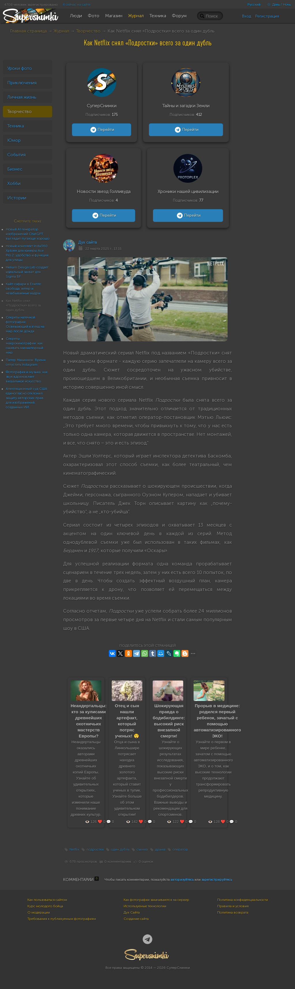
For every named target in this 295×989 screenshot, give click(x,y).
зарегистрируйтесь (216, 880)
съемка (142, 849)
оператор (180, 849)
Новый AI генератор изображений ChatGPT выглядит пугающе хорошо (27, 234)
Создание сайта (136, 919)
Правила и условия (233, 906)
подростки (95, 849)
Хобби (13, 183)
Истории (16, 198)
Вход (246, 16)
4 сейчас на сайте (76, 5)
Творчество (88, 31)
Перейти (101, 129)
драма (160, 849)
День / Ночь (277, 5)
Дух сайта (87, 242)
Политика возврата (232, 912)
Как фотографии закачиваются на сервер (156, 900)
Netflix (74, 849)
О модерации (38, 912)
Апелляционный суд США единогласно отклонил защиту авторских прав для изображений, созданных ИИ (26, 398)
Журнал (61, 31)
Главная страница (28, 31)
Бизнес (14, 169)
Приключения (22, 82)
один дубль (120, 849)
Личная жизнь (21, 97)
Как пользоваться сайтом (47, 900)
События (16, 154)
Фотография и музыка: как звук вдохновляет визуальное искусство (27, 376)
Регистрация (267, 16)
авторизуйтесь (182, 880)
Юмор (14, 140)
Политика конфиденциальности (242, 900)
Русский (253, 5)
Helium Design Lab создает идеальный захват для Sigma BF (27, 272)
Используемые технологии (145, 906)
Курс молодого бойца (45, 906)
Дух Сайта (132, 912)
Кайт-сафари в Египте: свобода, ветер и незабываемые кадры (23, 288)
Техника (15, 126)
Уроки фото (19, 68)
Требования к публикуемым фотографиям (61, 919)
